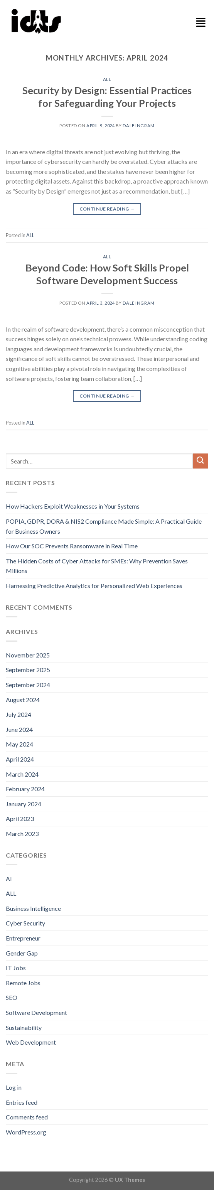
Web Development (31, 1042)
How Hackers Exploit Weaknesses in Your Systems (73, 506)
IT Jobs (16, 967)
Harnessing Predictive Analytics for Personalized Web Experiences (94, 585)
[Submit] (200, 461)
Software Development (36, 1012)
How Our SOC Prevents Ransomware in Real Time (72, 545)
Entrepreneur (23, 938)
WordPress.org (26, 1132)
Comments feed (27, 1117)
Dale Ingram (138, 125)
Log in (14, 1087)
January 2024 (23, 803)
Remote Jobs (23, 982)
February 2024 (25, 788)
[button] (201, 22)
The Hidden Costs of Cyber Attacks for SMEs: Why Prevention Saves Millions (97, 566)
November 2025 (28, 655)
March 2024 (22, 774)
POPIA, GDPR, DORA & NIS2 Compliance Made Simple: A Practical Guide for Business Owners (104, 526)
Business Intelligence (33, 908)
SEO (11, 997)
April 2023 (20, 818)
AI (9, 878)
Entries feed (21, 1102)
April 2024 (20, 759)
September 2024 (28, 684)
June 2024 (19, 729)
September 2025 (28, 669)
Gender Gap (22, 953)
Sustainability (24, 1027)
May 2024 (19, 744)
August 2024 (23, 699)
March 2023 (22, 833)
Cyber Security (25, 923)
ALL (107, 79)
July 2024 (18, 714)
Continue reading (107, 208)
